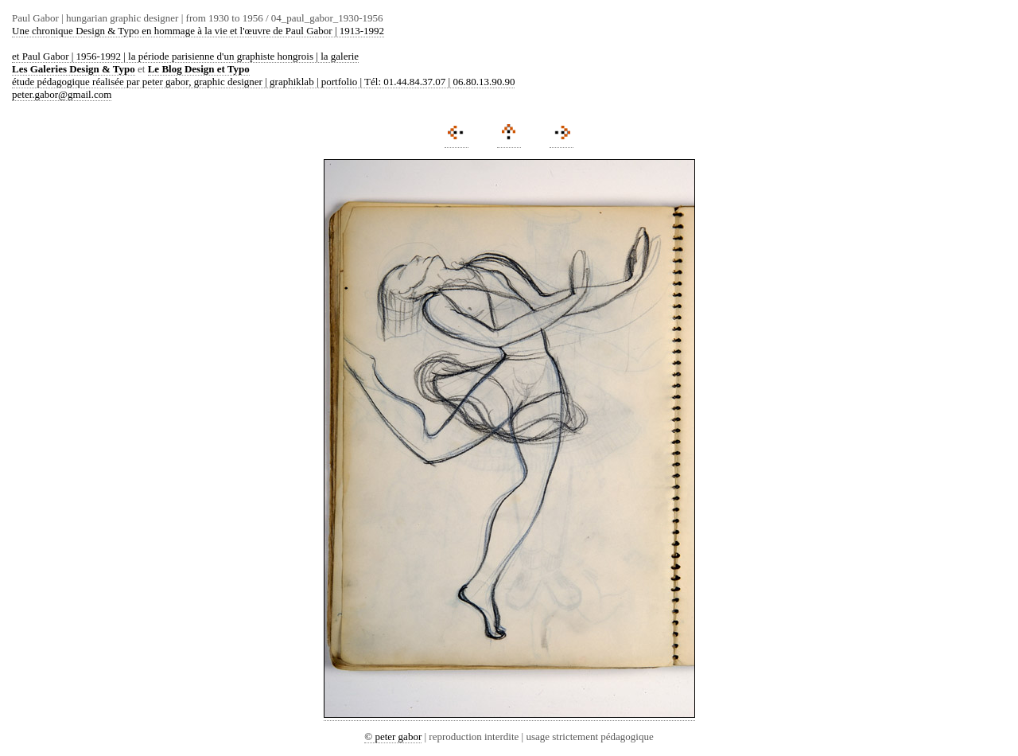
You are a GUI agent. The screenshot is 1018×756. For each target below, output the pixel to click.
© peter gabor (393, 736)
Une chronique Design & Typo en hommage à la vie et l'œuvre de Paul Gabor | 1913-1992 (198, 31)
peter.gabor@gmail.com (61, 94)
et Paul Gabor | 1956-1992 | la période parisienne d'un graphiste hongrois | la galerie (185, 56)
